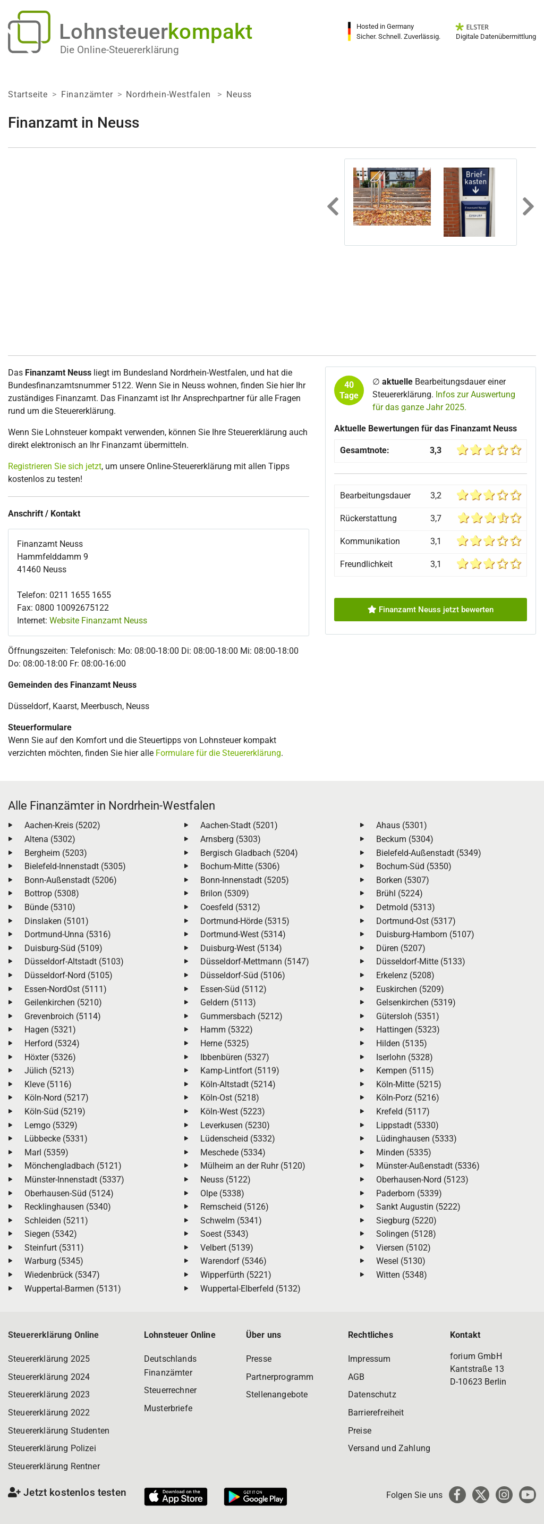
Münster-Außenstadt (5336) (428, 1166)
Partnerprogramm (279, 1377)
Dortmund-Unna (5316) (67, 934)
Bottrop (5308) (51, 893)
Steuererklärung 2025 (49, 1359)
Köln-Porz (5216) (407, 1098)
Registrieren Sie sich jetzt (54, 466)
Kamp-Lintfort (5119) (239, 1070)
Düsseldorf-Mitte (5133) (420, 961)
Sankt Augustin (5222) (418, 1207)
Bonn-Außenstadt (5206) (70, 880)
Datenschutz (372, 1394)
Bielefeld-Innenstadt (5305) (75, 866)
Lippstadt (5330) (407, 1125)
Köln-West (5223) (232, 1111)
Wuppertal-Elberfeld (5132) (250, 1289)
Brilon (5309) (224, 893)
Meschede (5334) (233, 1152)
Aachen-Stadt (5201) (239, 825)
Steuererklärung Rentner (54, 1466)
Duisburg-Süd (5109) (63, 948)
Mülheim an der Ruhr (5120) (252, 1166)
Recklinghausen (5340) (67, 1207)
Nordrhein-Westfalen (169, 94)
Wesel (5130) (401, 1261)
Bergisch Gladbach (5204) (249, 853)
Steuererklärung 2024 (49, 1377)
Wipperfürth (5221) (235, 1275)
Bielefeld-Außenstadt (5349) (428, 853)
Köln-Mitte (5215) (408, 1084)
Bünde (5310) (49, 907)
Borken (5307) (402, 880)
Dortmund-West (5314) (243, 934)
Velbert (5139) (226, 1248)
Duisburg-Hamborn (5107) (425, 934)
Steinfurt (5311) (54, 1248)
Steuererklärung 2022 (49, 1413)
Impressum (369, 1359)
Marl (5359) (46, 1152)
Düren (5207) (401, 948)
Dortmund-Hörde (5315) (245, 921)
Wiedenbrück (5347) (62, 1275)
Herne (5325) (224, 1043)
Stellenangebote (277, 1394)
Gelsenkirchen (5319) (416, 1002)
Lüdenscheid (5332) (237, 1139)
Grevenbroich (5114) (62, 1016)
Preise (359, 1431)
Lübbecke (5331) (56, 1139)
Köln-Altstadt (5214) (238, 1084)
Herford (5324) (52, 1043)
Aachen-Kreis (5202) (62, 825)
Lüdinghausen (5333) (416, 1139)
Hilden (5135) (401, 1043)
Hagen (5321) (50, 1030)
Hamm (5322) (226, 1030)
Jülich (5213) (49, 1070)
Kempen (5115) (405, 1070)
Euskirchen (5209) (410, 989)
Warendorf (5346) (233, 1261)
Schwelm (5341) (231, 1220)
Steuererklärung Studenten (58, 1431)
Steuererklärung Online (53, 1335)
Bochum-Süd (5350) (414, 866)
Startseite (28, 94)
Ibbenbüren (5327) (234, 1057)
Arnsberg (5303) (230, 839)
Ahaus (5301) (401, 825)
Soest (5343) (224, 1234)
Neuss (239, 94)
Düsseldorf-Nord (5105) (68, 975)
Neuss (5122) (225, 1180)
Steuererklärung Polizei (52, 1448)
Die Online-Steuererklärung (119, 50)
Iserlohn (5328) (404, 1057)
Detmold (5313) (405, 907)
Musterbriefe (168, 1408)
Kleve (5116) (48, 1084)
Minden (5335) (403, 1152)
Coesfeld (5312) (230, 907)
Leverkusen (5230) (235, 1125)
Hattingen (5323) (408, 1030)
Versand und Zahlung (389, 1448)
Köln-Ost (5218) (229, 1098)
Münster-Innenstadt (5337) (74, 1180)
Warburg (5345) (53, 1261)
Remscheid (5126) (234, 1207)
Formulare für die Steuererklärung (218, 753)
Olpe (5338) (222, 1193)
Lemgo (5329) (51, 1125)
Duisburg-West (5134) (241, 948)
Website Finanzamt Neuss (98, 620)
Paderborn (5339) (409, 1193)
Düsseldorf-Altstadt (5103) (74, 961)
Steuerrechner (170, 1390)
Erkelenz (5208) (405, 975)
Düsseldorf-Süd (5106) (242, 975)
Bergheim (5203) (55, 853)
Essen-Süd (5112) (233, 989)
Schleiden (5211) (56, 1220)
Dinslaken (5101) (56, 921)
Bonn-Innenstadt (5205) (244, 880)
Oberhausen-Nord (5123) (422, 1180)
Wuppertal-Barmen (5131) (72, 1289)
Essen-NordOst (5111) (65, 989)
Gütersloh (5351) (407, 1016)
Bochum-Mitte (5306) (240, 866)
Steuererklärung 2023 (49, 1394)
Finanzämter (87, 94)
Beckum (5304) (405, 839)
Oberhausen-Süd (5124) (69, 1193)
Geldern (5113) (228, 1002)
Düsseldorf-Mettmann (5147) (254, 961)
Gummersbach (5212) (241, 1016)
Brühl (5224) (399, 893)
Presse (258, 1359)
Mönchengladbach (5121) (73, 1166)
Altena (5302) (49, 839)
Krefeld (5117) (403, 1111)
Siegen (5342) (50, 1234)
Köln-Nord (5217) (56, 1098)
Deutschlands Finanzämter (170, 1366)
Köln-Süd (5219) (55, 1111)
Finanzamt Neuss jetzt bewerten (431, 609)
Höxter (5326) (50, 1057)
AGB (356, 1377)
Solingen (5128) (406, 1234)
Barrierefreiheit (376, 1413)
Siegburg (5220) (406, 1220)
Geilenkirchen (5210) (63, 1002)
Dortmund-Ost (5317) (416, 921)
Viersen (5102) (403, 1248)
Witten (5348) (401, 1275)
